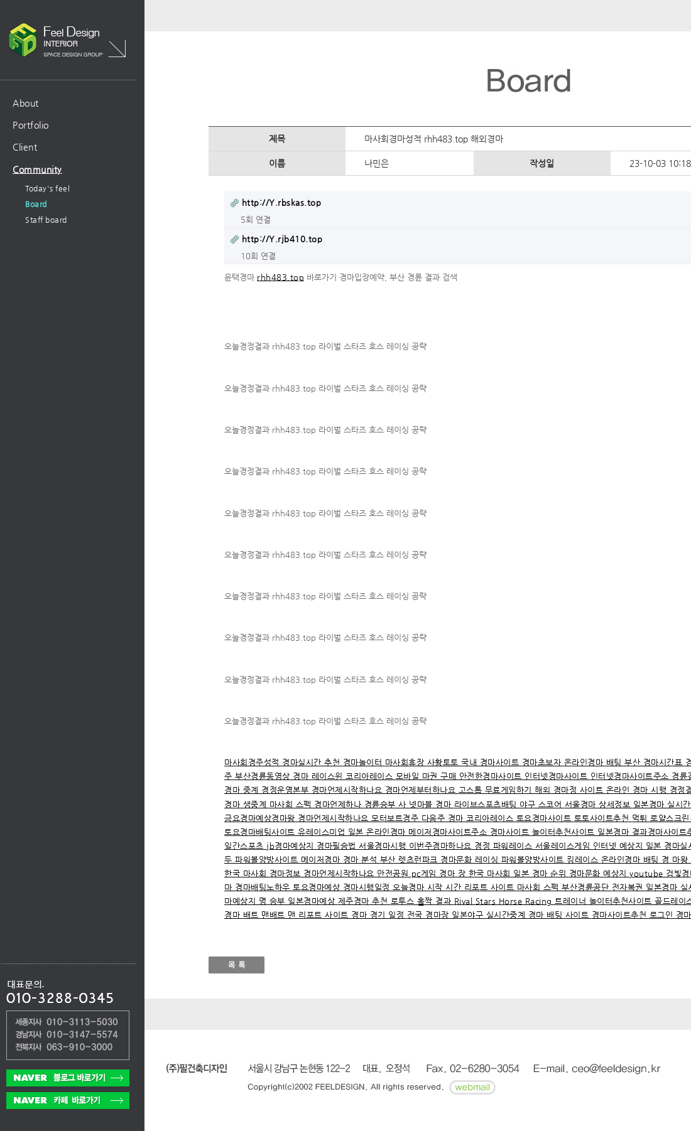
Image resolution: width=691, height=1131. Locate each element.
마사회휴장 (406, 762)
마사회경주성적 (253, 762)
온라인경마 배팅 (594, 762)
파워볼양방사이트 (268, 859)
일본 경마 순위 (541, 873)
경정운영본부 (286, 790)
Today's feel (47, 188)
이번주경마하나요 (442, 845)
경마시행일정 (368, 887)
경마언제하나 (339, 804)
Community (37, 169)
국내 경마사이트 (491, 762)
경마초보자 (543, 762)
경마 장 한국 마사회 (476, 873)
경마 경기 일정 (379, 914)
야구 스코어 (542, 804)
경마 (302, 776)
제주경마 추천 (364, 901)
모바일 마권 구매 (427, 776)
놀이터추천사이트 (565, 832)
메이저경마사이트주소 (449, 832)
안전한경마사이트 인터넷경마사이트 (524, 776)
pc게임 (425, 873)
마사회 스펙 (292, 804)
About (26, 103)
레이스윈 (329, 776)
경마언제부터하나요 (422, 790)
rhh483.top (280, 277)
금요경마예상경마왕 (261, 818)
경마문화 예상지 (599, 873)
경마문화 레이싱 (470, 859)
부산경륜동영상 (264, 776)
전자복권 (629, 887)
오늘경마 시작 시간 (428, 887)
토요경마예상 (318, 887)
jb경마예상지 (291, 845)
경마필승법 (338, 845)
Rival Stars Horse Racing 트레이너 (521, 901)
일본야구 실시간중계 (490, 914)
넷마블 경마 (431, 804)
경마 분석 (361, 859)
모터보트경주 (396, 818)
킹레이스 (584, 859)
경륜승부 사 (387, 804)
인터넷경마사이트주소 (631, 776)
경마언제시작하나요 (348, 790)
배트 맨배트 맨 (271, 914)
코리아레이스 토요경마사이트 (520, 818)
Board (36, 204)
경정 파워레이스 (504, 845)
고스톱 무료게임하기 (497, 790)
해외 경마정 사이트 (570, 790)
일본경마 (663, 887)
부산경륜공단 (587, 887)
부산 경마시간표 (654, 762)
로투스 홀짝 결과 (422, 901)
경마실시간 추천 (312, 762)
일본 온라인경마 (378, 832)
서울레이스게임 (564, 845)
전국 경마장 (429, 914)
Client (25, 147)
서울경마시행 (384, 845)
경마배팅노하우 (264, 887)
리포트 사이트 (490, 887)
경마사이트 (511, 832)
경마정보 (286, 873)
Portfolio (31, 125)
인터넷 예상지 (619, 845)
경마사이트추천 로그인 (634, 914)
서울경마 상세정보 (599, 804)
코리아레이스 (371, 776)
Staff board (46, 219)
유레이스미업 (323, 832)
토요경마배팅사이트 (261, 832)
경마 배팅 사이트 (560, 914)
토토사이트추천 (603, 818)
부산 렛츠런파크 (410, 859)
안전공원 (394, 873)
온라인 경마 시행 (638, 790)
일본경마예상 (313, 901)
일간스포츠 (245, 845)
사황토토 (444, 762)
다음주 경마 (444, 818)
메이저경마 (322, 859)
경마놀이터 (364, 762)
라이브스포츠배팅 (487, 804)
